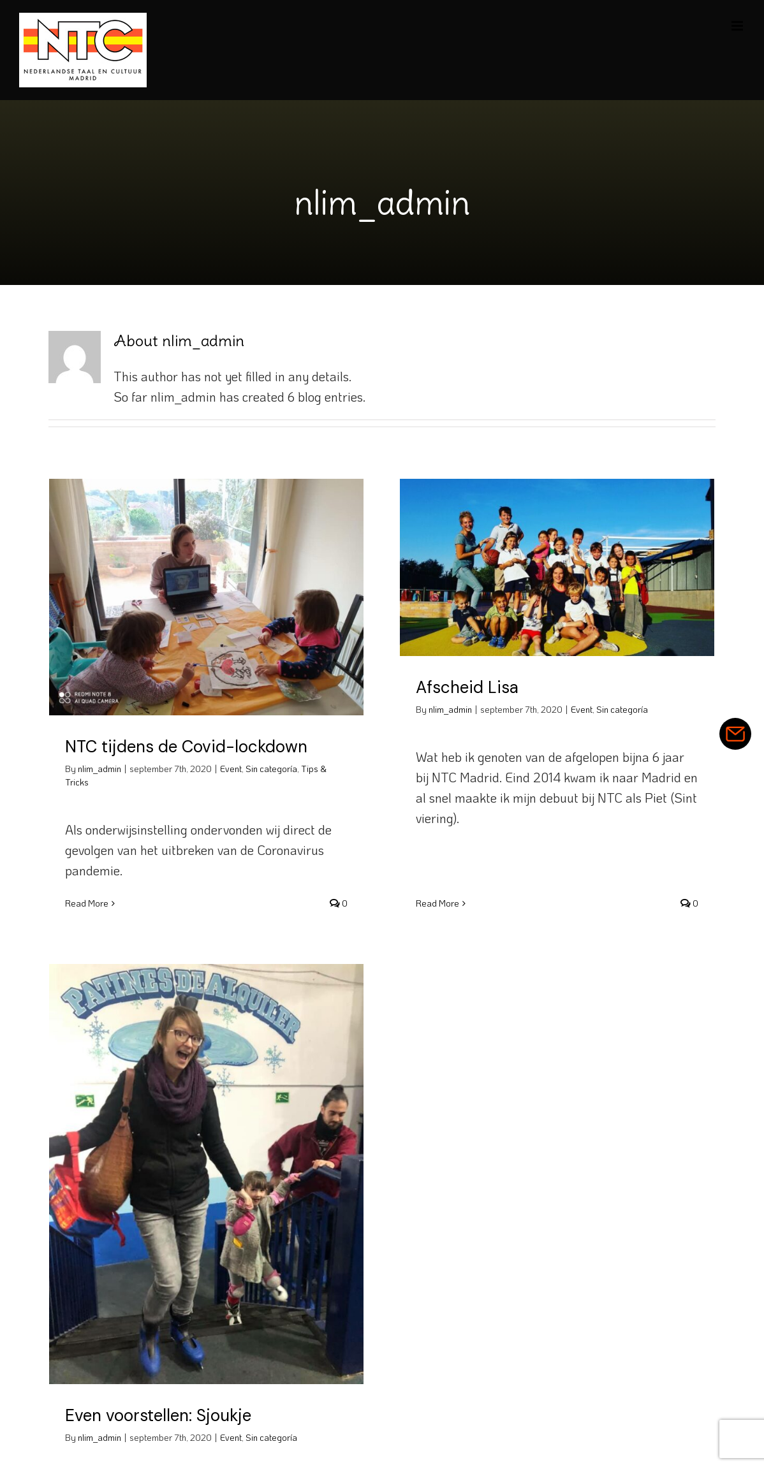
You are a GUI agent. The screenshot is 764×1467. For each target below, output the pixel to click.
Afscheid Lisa (460, 687)
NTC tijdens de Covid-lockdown (186, 746)
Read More (86, 903)
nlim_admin (99, 769)
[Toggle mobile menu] (738, 26)
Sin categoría (271, 769)
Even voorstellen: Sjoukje (184, 1388)
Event (231, 769)
